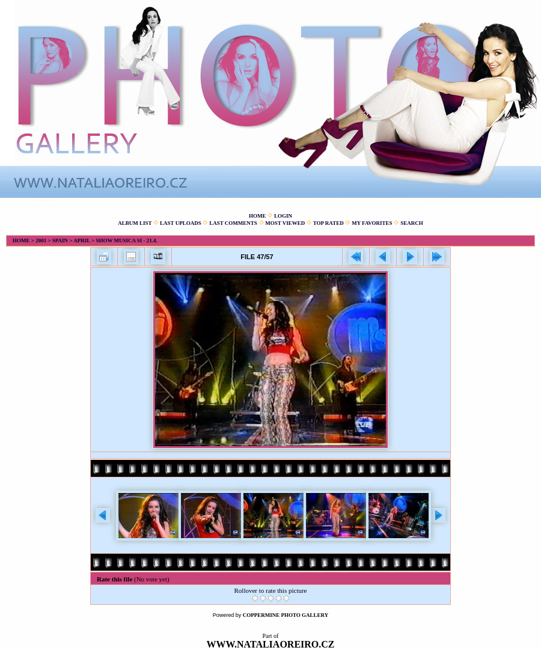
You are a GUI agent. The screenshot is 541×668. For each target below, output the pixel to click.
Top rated (328, 223)
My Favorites (372, 223)
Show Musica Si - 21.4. (126, 240)
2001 (40, 240)
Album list (134, 223)
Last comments (233, 223)
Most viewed (285, 223)
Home (257, 216)
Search (411, 223)
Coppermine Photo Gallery (286, 615)
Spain (60, 240)
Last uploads (180, 223)
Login (283, 216)
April (81, 240)
